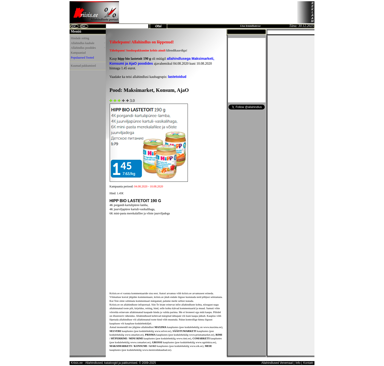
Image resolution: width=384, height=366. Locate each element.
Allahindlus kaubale (88, 43)
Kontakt (308, 363)
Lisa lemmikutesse (250, 25)
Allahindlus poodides (88, 47)
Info (298, 363)
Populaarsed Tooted (82, 57)
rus (83, 26)
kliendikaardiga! (176, 50)
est (73, 26)
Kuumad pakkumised (83, 65)
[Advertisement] (208, 12)
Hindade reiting (88, 38)
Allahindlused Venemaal (277, 363)
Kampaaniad (78, 52)
